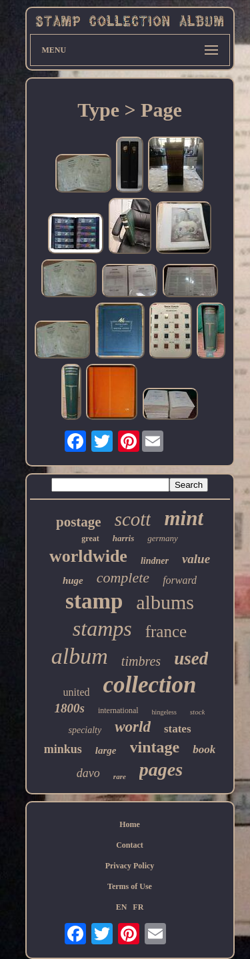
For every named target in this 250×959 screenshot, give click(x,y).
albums (165, 602)
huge (73, 580)
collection (150, 685)
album (79, 656)
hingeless (164, 712)
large (106, 750)
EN (121, 907)
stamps (102, 628)
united (76, 692)
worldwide (88, 556)
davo (88, 773)
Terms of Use (129, 886)
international (118, 710)
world (133, 726)
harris (124, 538)
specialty (84, 730)
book (204, 749)
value (196, 559)
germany (162, 538)
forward (180, 580)
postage (78, 522)
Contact (129, 845)
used (191, 658)
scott (133, 519)
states (177, 728)
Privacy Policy (130, 865)
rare (119, 776)
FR (138, 907)
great (90, 538)
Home (129, 824)
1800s (70, 708)
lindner (155, 561)
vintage (155, 747)
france (166, 631)
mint (183, 518)
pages (161, 769)
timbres (141, 661)
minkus (63, 749)
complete (123, 577)
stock (197, 712)
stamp (94, 601)
